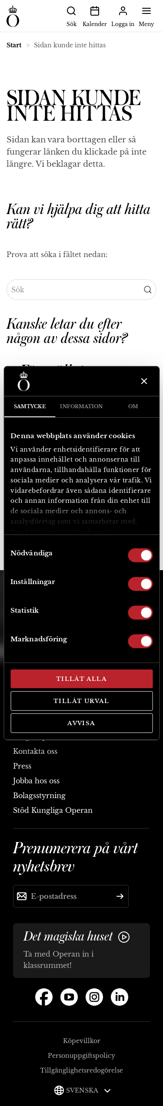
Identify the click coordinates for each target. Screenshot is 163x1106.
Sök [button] (71, 15)
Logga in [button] (122, 15)
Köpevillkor (81, 1041)
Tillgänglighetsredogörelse (81, 1070)
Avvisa (81, 723)
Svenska (88, 1090)
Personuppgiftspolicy (81, 1056)
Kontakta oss (35, 751)
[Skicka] (120, 896)
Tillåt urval (81, 700)
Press (22, 766)
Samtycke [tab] (30, 406)
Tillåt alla (81, 679)
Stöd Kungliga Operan (53, 810)
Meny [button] (146, 15)
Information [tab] (81, 406)
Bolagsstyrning (39, 795)
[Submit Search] (147, 289)
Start (14, 45)
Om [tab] (133, 406)
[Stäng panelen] (143, 381)
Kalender (95, 15)
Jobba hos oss (36, 780)
